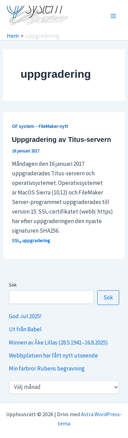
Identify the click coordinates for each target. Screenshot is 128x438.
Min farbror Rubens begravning (47, 368)
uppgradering (36, 240)
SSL (15, 240)
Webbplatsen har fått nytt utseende (53, 355)
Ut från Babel (25, 329)
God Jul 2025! (25, 316)
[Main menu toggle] (114, 16)
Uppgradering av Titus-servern (61, 139)
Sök (13, 285)
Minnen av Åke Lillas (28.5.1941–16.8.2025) (58, 342)
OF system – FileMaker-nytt (40, 126)
